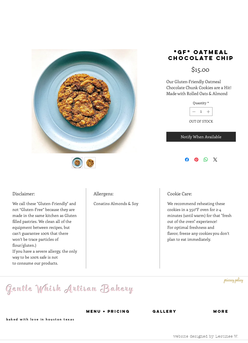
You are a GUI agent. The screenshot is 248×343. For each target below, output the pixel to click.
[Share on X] (215, 160)
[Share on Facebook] (187, 160)
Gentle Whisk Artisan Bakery (70, 289)
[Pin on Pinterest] (196, 160)
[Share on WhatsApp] (206, 160)
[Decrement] (193, 111)
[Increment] (209, 111)
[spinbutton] (201, 111)
